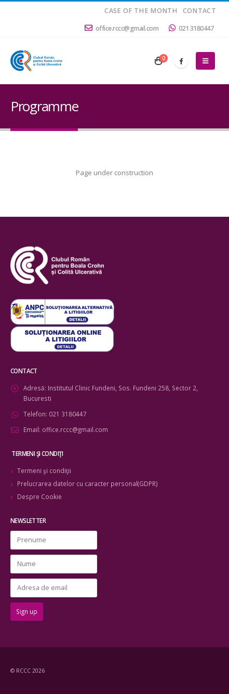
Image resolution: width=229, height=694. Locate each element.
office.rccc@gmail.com (121, 28)
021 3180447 (191, 28)
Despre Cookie (39, 496)
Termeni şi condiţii (44, 470)
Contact (199, 10)
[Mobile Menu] (205, 61)
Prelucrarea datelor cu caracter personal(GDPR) (87, 483)
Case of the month (140, 10)
